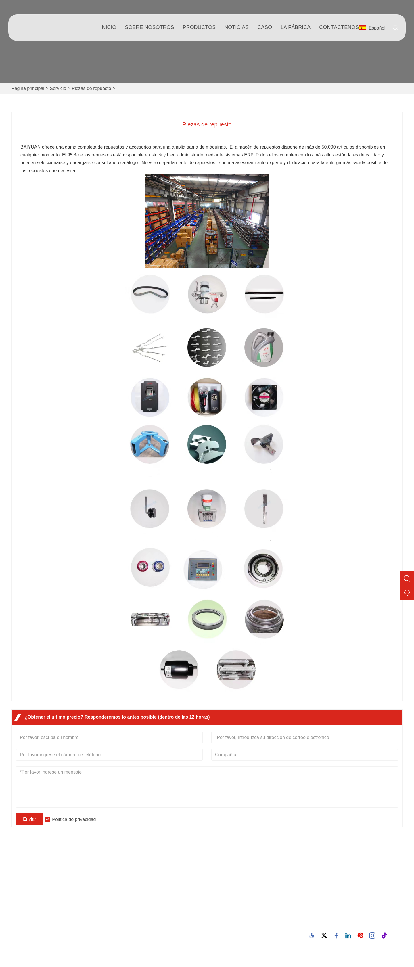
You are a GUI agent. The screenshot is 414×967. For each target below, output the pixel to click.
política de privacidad (137, 926)
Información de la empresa (239, 880)
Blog (216, 899)
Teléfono (336, 916)
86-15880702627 (338, 922)
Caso (264, 27)
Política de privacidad (74, 819)
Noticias (124, 899)
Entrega (124, 880)
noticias (236, 27)
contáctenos (339, 27)
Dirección (337, 866)
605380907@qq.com (342, 904)
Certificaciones (131, 908)
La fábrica (295, 27)
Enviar (29, 819)
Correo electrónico (355, 898)
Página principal (28, 88)
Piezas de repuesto (91, 88)
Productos (199, 27)
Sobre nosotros (149, 27)
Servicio (58, 88)
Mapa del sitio (130, 917)
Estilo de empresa (230, 890)
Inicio (108, 27)
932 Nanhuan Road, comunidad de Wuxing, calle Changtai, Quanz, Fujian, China (356, 879)
